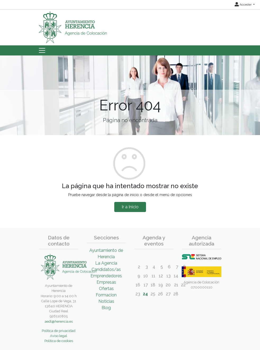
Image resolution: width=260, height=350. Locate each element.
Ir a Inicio (130, 206)
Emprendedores (106, 275)
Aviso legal (58, 336)
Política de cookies (58, 341)
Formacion (106, 294)
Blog (106, 307)
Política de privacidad (58, 331)
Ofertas (106, 288)
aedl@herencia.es (59, 321)
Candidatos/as (106, 269)
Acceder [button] (243, 4)
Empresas (106, 282)
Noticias (106, 301)
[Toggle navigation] (42, 50)
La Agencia (106, 263)
